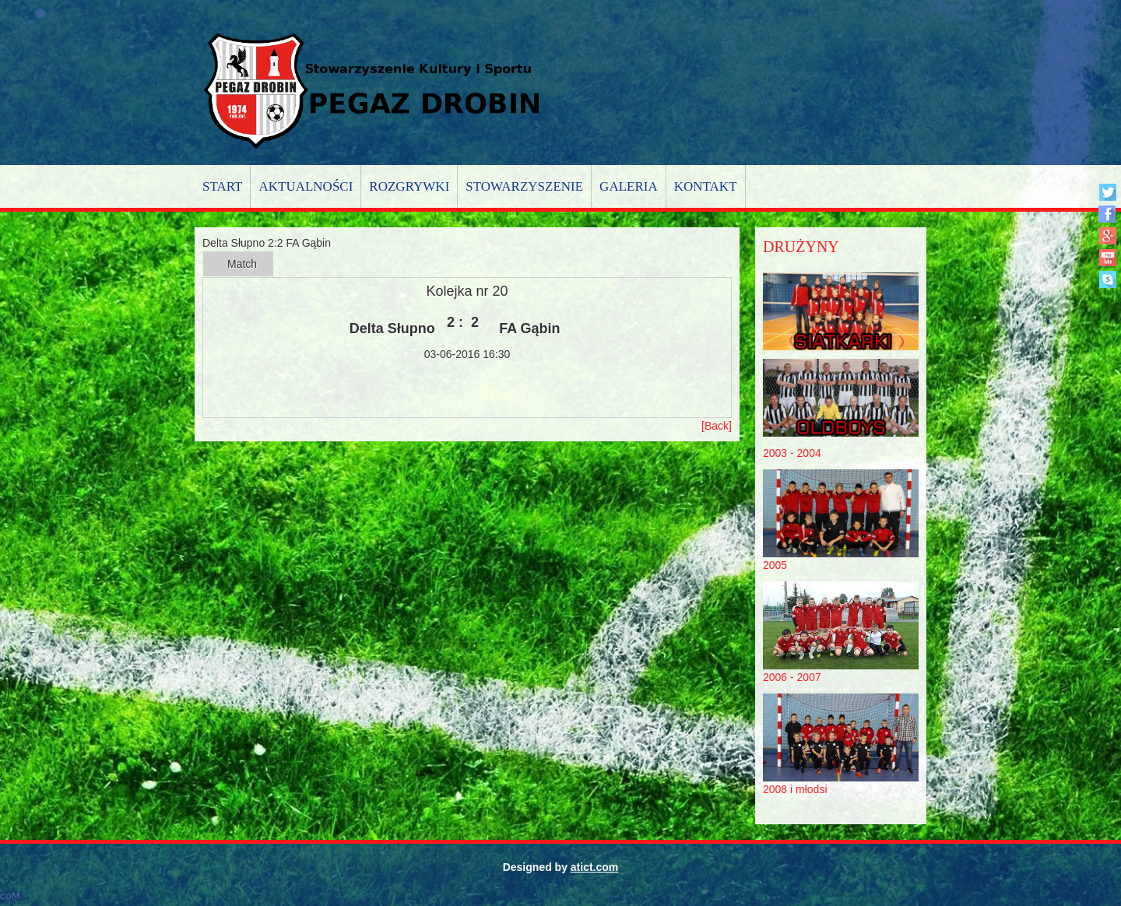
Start (222, 186)
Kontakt (705, 186)
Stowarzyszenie (524, 186)
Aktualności (305, 186)
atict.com (594, 867)
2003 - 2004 (792, 453)
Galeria (628, 186)
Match (242, 264)
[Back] (716, 426)
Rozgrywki (409, 186)
